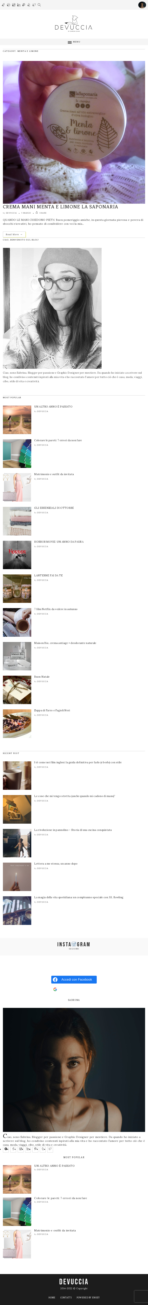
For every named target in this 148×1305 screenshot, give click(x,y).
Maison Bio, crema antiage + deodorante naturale (65, 643)
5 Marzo (26, 213)
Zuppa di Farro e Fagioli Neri (52, 710)
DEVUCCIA (74, 1282)
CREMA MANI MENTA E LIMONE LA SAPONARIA (60, 207)
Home (51, 1297)
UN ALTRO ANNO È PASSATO (53, 406)
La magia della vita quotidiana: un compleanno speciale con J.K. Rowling (78, 897)
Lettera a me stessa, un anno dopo (55, 863)
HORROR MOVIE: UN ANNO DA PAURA (58, 541)
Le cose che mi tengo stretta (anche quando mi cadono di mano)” (74, 796)
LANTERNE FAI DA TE (48, 575)
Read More (14, 234)
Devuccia (11, 213)
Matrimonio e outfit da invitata (54, 474)
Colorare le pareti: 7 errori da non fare (58, 440)
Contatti (66, 1297)
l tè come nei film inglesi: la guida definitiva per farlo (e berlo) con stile (78, 762)
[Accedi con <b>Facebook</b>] (74, 980)
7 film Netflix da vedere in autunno (55, 609)
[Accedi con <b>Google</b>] (74, 989)
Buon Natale (42, 676)
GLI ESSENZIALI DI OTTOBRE (54, 508)
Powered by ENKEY (88, 1297)
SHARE (41, 213)
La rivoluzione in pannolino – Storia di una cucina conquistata (73, 830)
